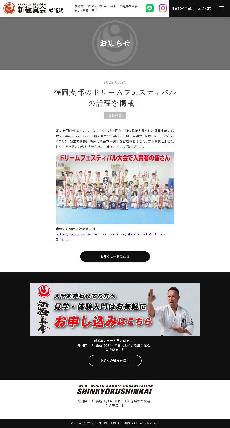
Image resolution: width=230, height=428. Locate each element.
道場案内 (204, 8)
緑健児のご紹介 (182, 8)
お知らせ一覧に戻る (115, 256)
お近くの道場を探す (115, 360)
